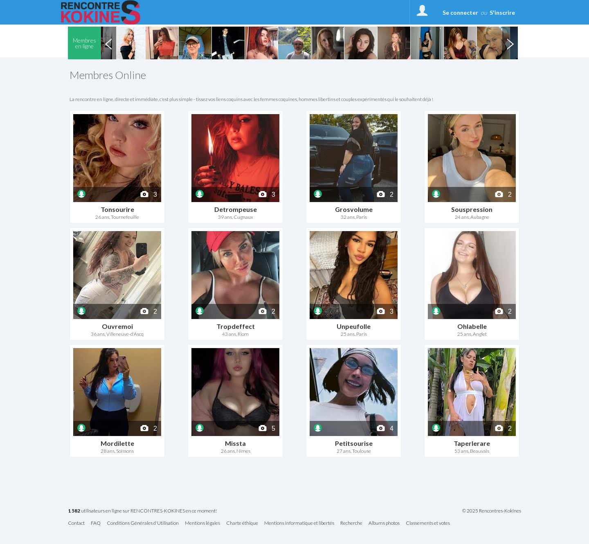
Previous (108, 43)
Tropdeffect (235, 326)
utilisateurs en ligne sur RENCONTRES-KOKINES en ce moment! (142, 511)
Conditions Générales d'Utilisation (143, 523)
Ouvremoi (117, 326)
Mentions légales (202, 523)
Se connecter (460, 12)
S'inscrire (502, 12)
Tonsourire (117, 209)
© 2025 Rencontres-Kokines (491, 510)
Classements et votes (428, 523)
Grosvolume (354, 209)
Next (510, 43)
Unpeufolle (354, 326)
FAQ (96, 523)
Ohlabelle (472, 326)
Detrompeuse (235, 209)
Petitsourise (354, 443)
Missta (235, 443)
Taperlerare (472, 443)
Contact (76, 523)
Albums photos (384, 523)
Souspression (471, 209)
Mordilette (117, 443)
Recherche (351, 523)
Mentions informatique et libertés (299, 523)
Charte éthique (242, 523)
